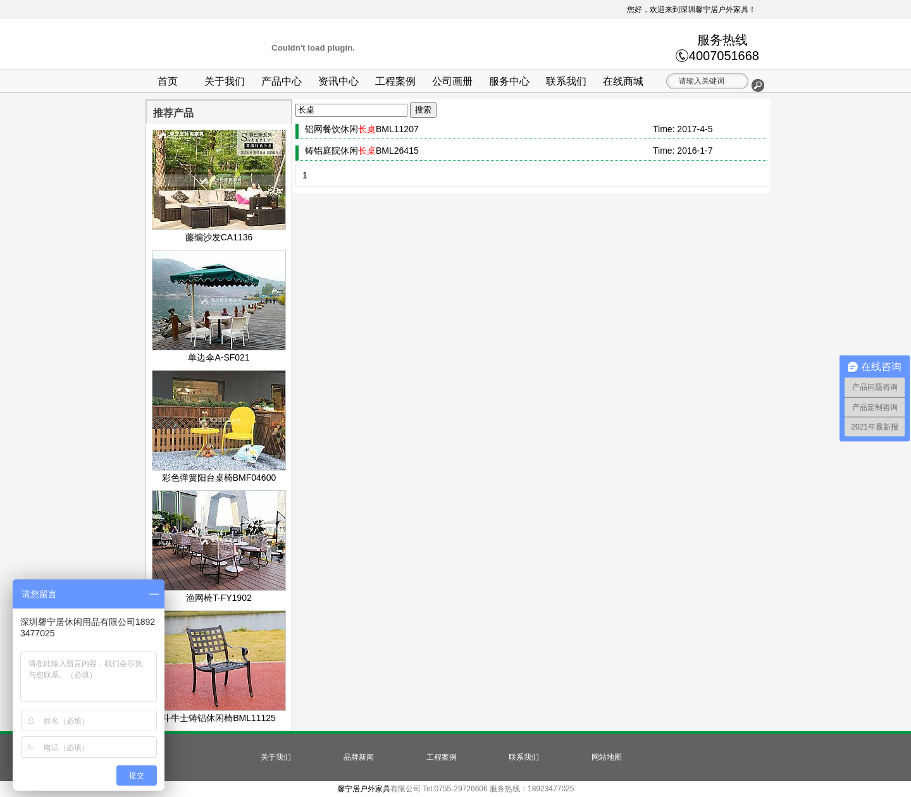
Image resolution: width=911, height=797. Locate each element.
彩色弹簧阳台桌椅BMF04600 (219, 472)
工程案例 (395, 81)
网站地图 (607, 757)
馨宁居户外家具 (363, 788)
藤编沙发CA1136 (219, 232)
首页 (168, 81)
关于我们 (224, 81)
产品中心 (281, 81)
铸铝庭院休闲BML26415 (362, 150)
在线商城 (623, 81)
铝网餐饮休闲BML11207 (362, 129)
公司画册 (452, 81)
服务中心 (509, 81)
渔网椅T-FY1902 (219, 593)
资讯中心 (338, 81)
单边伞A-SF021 (219, 352)
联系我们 (566, 81)
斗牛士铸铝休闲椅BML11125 (219, 713)
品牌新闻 (359, 757)
